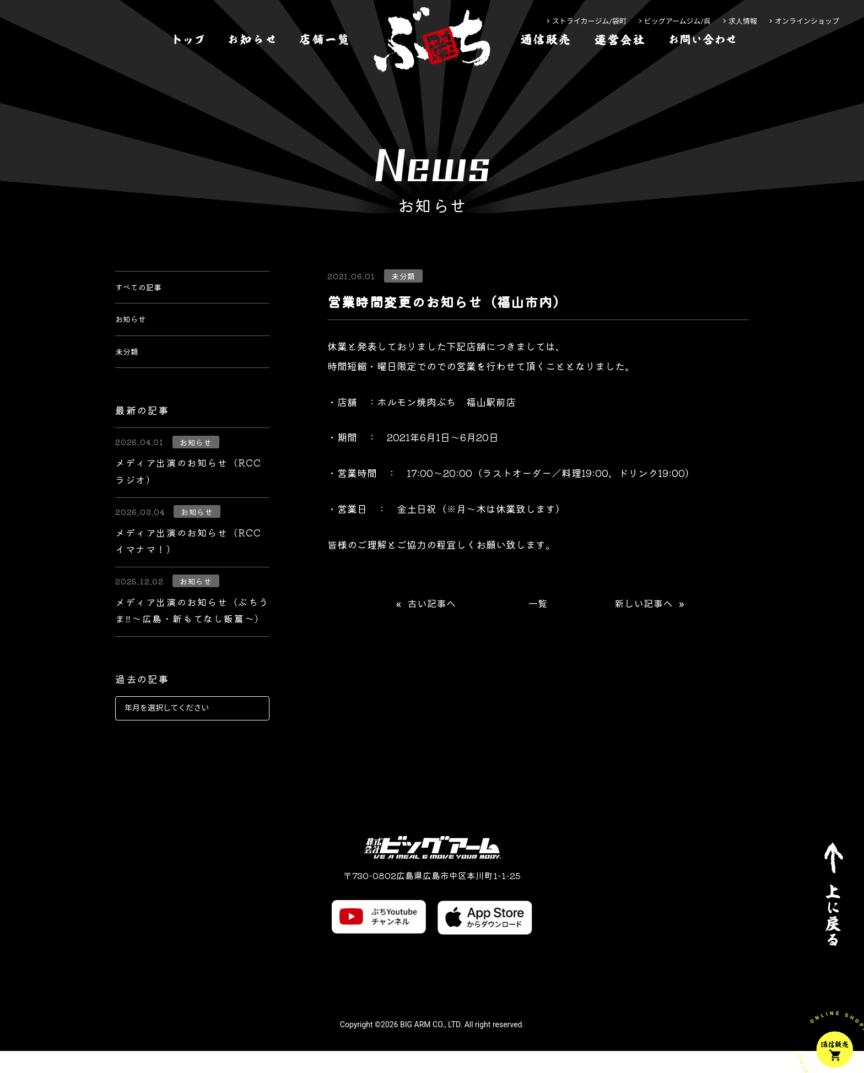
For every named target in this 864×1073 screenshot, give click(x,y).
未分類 (130, 370)
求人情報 (742, 21)
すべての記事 (145, 291)
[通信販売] (545, 73)
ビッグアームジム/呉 (677, 21)
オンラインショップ (807, 21)
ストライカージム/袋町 (589, 21)
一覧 (538, 604)
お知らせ (135, 330)
